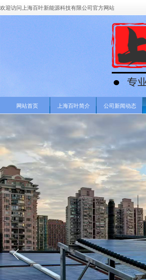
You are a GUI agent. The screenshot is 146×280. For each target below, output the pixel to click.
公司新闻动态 (120, 106)
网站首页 (27, 106)
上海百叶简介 (73, 106)
